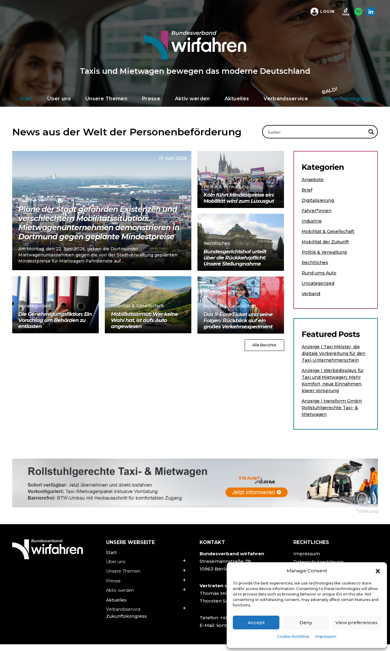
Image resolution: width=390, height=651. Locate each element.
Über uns (115, 568)
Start (111, 559)
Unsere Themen (123, 578)
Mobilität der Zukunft (327, 242)
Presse (113, 587)
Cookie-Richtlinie (293, 636)
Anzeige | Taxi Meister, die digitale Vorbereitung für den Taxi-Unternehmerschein (332, 357)
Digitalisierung (319, 200)
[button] (378, 571)
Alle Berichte (264, 345)
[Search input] (316, 131)
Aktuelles (116, 607)
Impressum (325, 636)
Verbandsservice (123, 616)
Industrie (312, 221)
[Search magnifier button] (371, 131)
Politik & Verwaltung (326, 252)
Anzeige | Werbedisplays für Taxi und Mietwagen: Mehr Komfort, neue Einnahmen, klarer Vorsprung (335, 387)
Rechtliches (315, 262)
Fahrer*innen (317, 210)
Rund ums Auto (320, 273)
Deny (306, 622)
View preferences (356, 622)
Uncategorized (319, 283)
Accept (256, 622)
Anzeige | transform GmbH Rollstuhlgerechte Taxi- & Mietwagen (333, 414)
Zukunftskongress (126, 623)
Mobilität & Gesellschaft (329, 231)
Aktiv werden (120, 597)
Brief (307, 190)
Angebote (314, 179)
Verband (312, 293)
